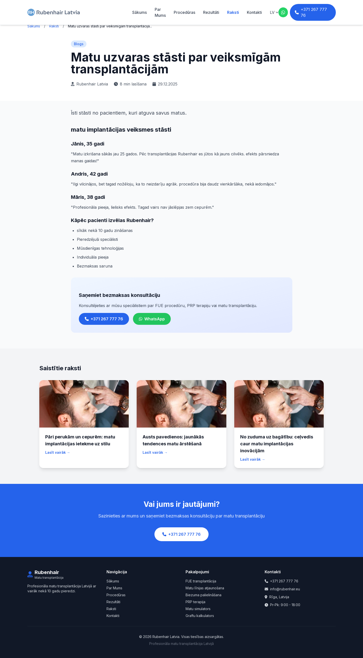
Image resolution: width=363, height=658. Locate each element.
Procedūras (184, 12)
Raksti (233, 12)
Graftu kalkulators (200, 616)
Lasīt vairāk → (57, 452)
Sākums (139, 12)
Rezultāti (211, 12)
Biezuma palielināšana (203, 595)
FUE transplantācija (201, 581)
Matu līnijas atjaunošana (205, 588)
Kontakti (254, 12)
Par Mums (114, 588)
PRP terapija (195, 602)
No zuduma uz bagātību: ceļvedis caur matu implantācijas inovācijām (276, 443)
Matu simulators (198, 609)
